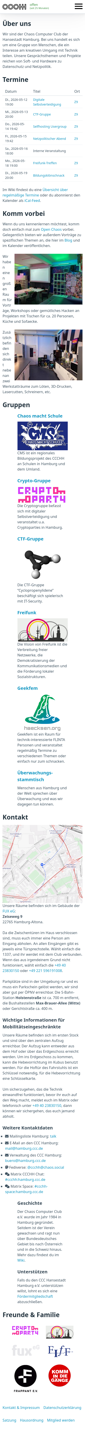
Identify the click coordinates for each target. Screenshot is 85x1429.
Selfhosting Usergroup (50, 126)
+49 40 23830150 (46, 1105)
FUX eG (8, 911)
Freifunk (26, 612)
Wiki (21, 1260)
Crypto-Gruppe (34, 481)
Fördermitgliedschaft (35, 1296)
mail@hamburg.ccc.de (24, 1148)
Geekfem (27, 688)
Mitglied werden (61, 1420)
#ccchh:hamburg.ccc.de (25, 1179)
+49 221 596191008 (45, 970)
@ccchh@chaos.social (45, 1167)
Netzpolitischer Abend (49, 138)
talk (53, 1136)
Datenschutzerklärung (62, 1407)
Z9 (76, 102)
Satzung (9, 1420)
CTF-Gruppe (42, 114)
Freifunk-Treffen (45, 163)
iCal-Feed (32, 200)
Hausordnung (32, 1420)
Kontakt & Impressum (21, 1407)
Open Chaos (51, 229)
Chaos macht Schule (40, 416)
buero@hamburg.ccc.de (25, 1160)
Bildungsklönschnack (49, 175)
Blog (68, 240)
